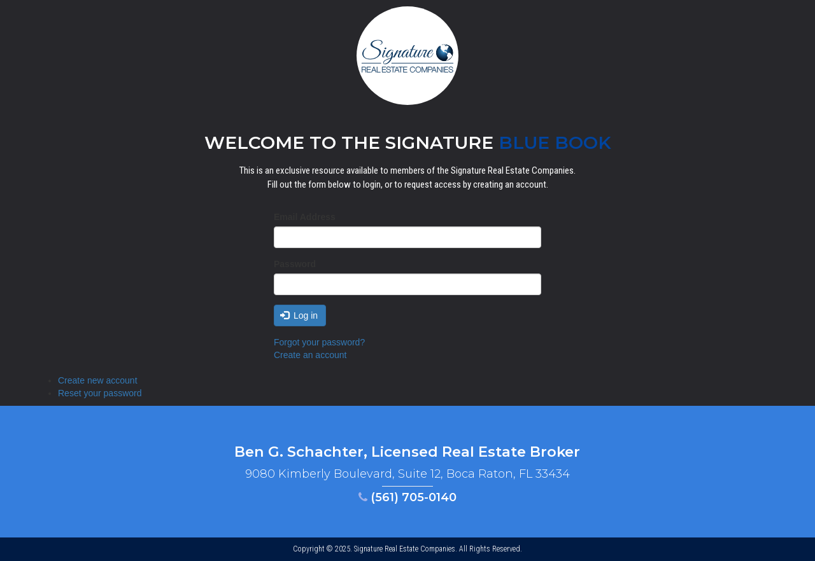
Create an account (310, 355)
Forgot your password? (319, 342)
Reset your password (100, 393)
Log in (299, 315)
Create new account (98, 380)
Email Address (305, 217)
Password (295, 264)
